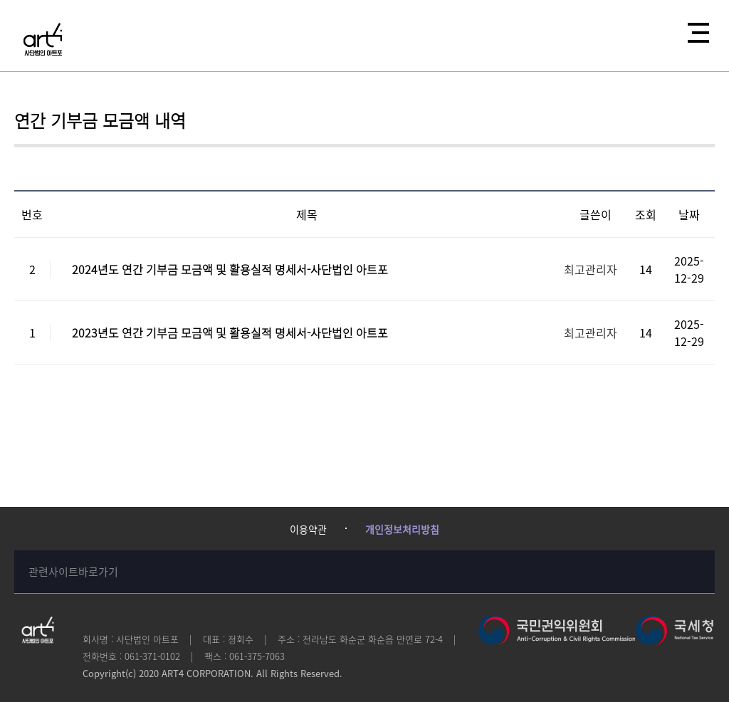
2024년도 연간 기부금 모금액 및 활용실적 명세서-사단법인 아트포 (230, 269)
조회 (645, 214)
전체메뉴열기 (694, 28)
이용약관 (308, 529)
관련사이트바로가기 (73, 572)
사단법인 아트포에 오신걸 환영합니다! (42, 39)
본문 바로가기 (0, 0)
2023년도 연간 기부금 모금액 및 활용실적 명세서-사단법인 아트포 (230, 332)
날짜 (689, 214)
